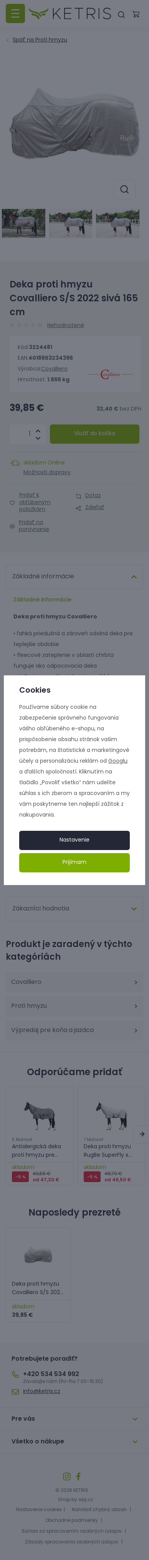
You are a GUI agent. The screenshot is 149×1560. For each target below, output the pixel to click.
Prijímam (74, 862)
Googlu (117, 761)
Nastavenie (74, 840)
